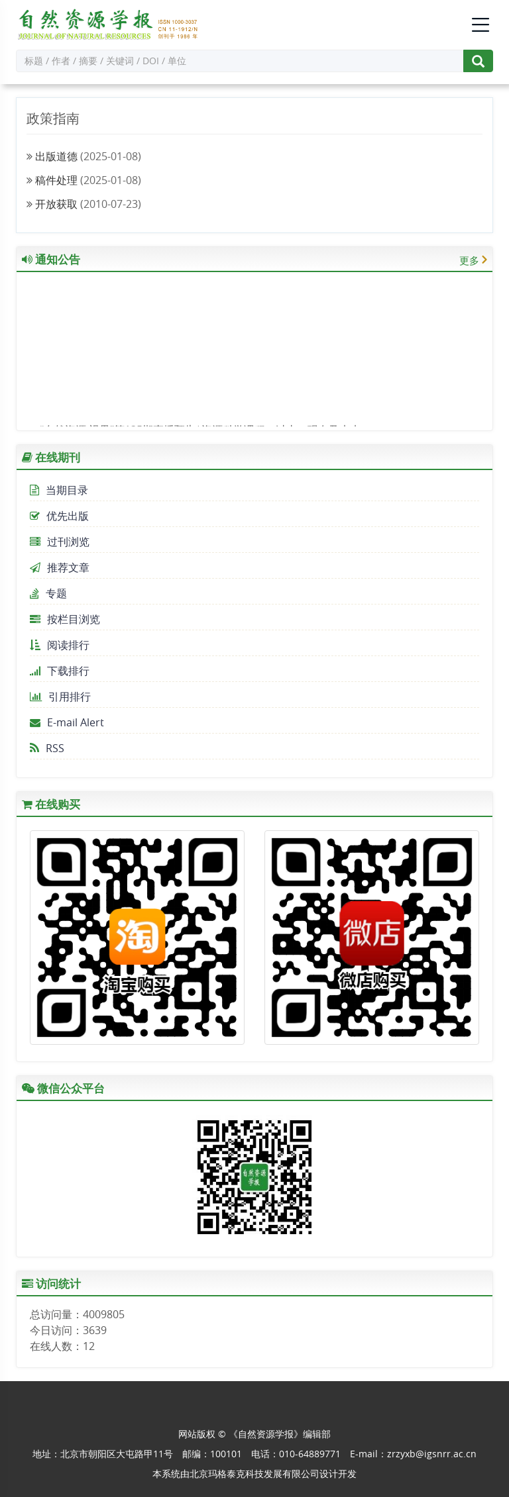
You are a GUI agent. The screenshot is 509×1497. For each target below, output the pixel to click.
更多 (469, 260)
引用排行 (60, 696)
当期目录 (59, 490)
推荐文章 (59, 567)
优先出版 (59, 515)
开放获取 (56, 204)
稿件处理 (56, 180)
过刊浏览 (59, 541)
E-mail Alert (67, 722)
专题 (48, 593)
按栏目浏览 (65, 619)
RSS (47, 748)
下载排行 (59, 670)
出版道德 (56, 156)
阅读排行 (59, 645)
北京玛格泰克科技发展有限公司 (254, 1473)
